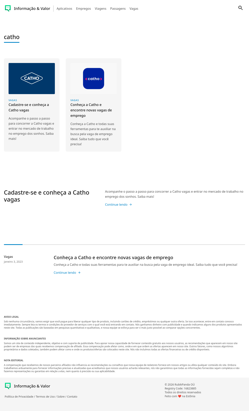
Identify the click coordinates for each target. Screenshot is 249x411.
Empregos (83, 8)
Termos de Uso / (46, 396)
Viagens (100, 8)
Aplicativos (64, 8)
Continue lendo (118, 204)
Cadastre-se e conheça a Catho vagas (46, 195)
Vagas (134, 8)
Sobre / (62, 396)
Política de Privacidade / (20, 396)
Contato (72, 396)
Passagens (118, 8)
